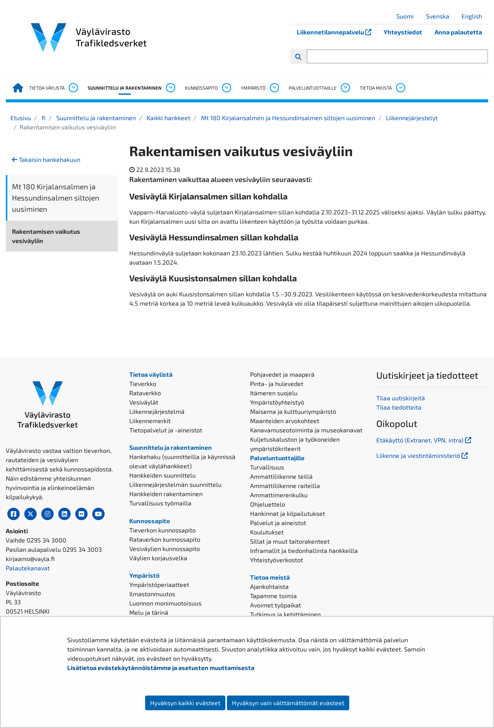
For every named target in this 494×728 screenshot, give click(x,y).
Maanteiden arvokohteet (284, 420)
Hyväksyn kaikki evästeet (185, 702)
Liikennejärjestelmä (156, 411)
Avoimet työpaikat (275, 605)
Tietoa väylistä (46, 87)
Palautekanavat (28, 568)
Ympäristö (253, 87)
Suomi (408, 16)
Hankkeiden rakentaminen (166, 493)
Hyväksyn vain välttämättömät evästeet (288, 702)
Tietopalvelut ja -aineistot (165, 430)
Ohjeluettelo (267, 504)
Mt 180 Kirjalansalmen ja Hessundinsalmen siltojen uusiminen (287, 117)
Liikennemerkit (150, 420)
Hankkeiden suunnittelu (162, 475)
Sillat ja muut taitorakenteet (290, 541)
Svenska (440, 16)
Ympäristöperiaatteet (159, 584)
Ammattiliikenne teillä (281, 476)
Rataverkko (145, 392)
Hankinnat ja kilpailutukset (287, 513)
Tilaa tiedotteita (398, 407)
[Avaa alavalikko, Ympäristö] (274, 87)
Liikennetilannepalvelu (337, 32)
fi (43, 117)
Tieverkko (142, 383)
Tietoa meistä (376, 87)
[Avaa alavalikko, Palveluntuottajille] (345, 87)
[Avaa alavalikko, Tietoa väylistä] (72, 87)
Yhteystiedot (403, 32)
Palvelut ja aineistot (278, 522)
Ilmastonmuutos (152, 593)
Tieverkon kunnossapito (162, 530)
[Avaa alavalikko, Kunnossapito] (226, 87)
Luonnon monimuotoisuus (165, 603)
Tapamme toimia (273, 595)
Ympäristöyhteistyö (277, 402)
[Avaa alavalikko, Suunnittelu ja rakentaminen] (170, 87)
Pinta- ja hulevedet (276, 383)
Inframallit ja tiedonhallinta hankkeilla (304, 550)
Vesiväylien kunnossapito (164, 548)
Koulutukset (267, 532)
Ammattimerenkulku (279, 494)
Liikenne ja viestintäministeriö (422, 455)
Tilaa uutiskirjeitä (400, 397)
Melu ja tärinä (148, 612)
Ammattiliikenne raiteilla (285, 485)
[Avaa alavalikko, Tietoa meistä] (400, 87)
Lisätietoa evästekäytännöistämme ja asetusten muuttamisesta (160, 667)
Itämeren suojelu (274, 392)
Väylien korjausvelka (158, 557)
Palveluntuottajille (313, 87)
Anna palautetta (458, 32)
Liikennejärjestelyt (411, 117)
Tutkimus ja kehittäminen (285, 614)
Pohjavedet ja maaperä (282, 374)
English (474, 16)
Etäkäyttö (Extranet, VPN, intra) (424, 440)
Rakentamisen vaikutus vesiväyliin (46, 236)
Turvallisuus (267, 467)
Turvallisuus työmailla (160, 503)
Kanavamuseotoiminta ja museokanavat (306, 430)
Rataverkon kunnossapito (164, 539)
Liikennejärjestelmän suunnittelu (175, 484)
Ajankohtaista (269, 586)
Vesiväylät (143, 402)
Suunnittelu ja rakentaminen (125, 87)
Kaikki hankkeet (167, 117)
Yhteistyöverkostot (276, 559)
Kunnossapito (201, 87)
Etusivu (20, 117)
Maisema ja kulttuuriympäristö (293, 411)
